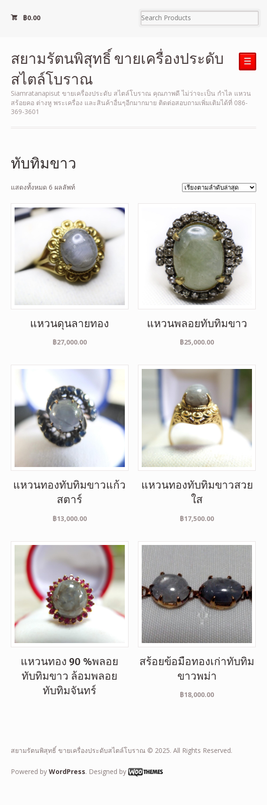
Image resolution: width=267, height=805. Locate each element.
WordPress (67, 771)
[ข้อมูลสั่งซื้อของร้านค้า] (219, 187)
